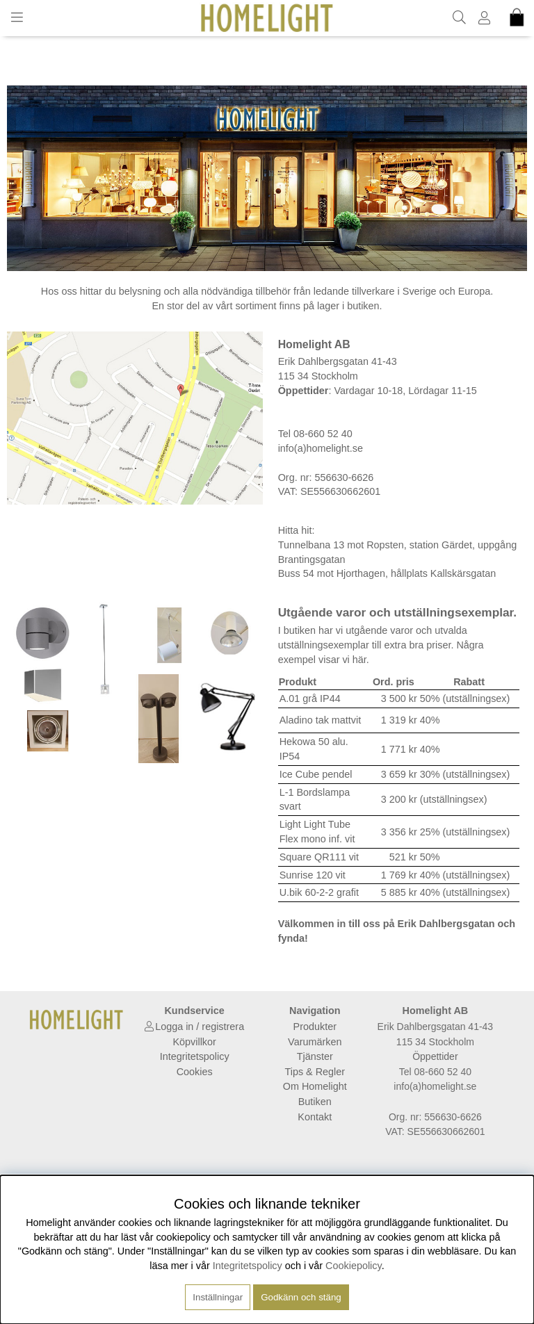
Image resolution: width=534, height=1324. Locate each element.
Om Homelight (315, 1086)
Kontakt (315, 1116)
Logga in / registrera (199, 1026)
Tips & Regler (314, 1071)
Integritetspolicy (194, 1056)
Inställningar (218, 1297)
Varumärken (314, 1041)
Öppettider (435, 1056)
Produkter (315, 1026)
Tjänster (315, 1056)
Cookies (195, 1071)
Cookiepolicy (353, 1265)
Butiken (315, 1101)
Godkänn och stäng (301, 1297)
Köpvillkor (194, 1041)
